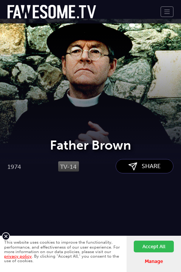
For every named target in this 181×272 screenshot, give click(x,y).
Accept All (154, 246)
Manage (154, 261)
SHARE (144, 211)
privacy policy (18, 256)
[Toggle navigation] (167, 11)
